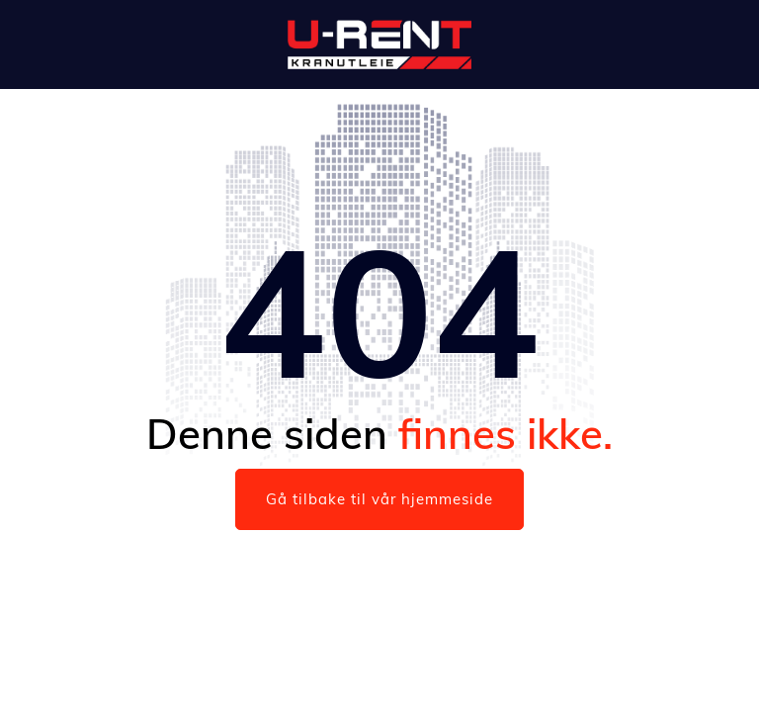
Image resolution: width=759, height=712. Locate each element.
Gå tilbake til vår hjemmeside (379, 499)
